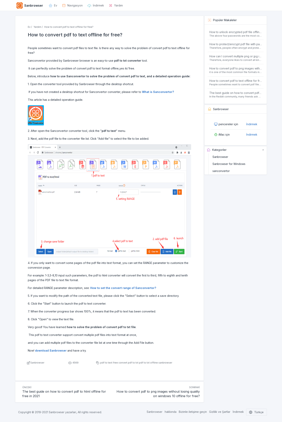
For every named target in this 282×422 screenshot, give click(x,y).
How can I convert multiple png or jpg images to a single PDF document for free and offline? (235, 56)
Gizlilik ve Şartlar (219, 411)
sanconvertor (221, 171)
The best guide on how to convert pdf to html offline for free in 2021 (235, 92)
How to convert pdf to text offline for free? (235, 80)
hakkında (170, 411)
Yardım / (38, 26)
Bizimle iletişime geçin (193, 411)
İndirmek (251, 124)
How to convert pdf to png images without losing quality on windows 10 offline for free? (235, 68)
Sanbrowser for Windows (228, 164)
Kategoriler (235, 150)
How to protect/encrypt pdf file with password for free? (235, 44)
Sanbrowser (220, 156)
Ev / (30, 26)
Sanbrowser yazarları (62, 412)
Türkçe (256, 412)
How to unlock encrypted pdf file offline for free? (235, 32)
